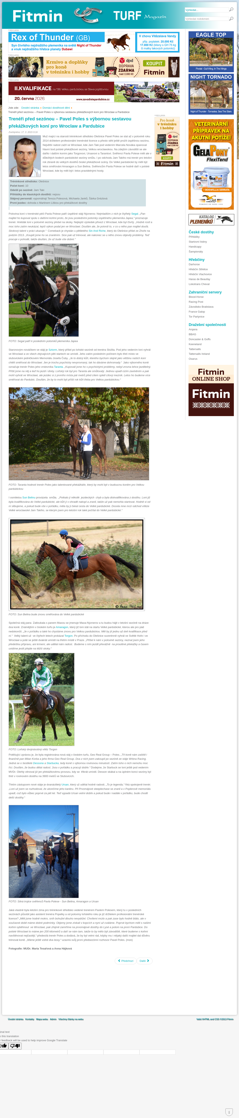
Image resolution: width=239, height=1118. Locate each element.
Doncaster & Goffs (200, 339)
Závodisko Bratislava (201, 306)
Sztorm (52, 349)
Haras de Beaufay (199, 279)
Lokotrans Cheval (199, 284)
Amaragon (62, 627)
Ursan (65, 784)
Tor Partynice (196, 316)
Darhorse (194, 264)
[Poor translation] (15, 1046)
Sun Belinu (28, 497)
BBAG (192, 334)
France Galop (197, 311)
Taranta (58, 366)
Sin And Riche (97, 230)
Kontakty (29, 1019)
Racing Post (196, 301)
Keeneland (195, 344)
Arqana (193, 329)
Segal (134, 213)
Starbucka (53, 763)
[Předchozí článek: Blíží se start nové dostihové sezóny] (126, 961)
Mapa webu (42, 1019)
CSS (216, 1019)
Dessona (38, 763)
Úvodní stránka (15, 1019)
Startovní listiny (198, 241)
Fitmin (230, 1019)
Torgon (68, 635)
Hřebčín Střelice (198, 269)
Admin (53, 1019)
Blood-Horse (196, 296)
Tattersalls (195, 349)
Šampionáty (196, 251)
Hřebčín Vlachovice (200, 274)
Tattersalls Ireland (199, 353)
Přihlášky (194, 236)
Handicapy (195, 246)
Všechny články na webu (70, 1019)
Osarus (193, 358)
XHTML (205, 1019)
